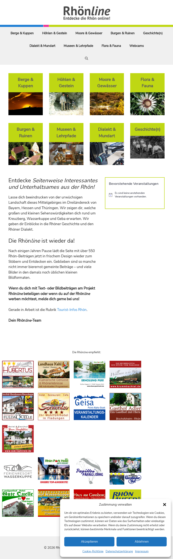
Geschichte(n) (153, 33)
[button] (164, 504)
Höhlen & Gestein (54, 33)
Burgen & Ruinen (123, 33)
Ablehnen (142, 541)
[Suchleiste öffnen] (86, 58)
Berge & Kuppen (22, 33)
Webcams (136, 46)
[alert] (135, 194)
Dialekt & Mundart (42, 46)
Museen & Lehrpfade (78, 46)
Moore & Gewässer (88, 33)
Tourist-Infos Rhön (72, 309)
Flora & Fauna (111, 46)
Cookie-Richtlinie (92, 551)
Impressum (142, 551)
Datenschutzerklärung (119, 551)
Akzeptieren (89, 541)
